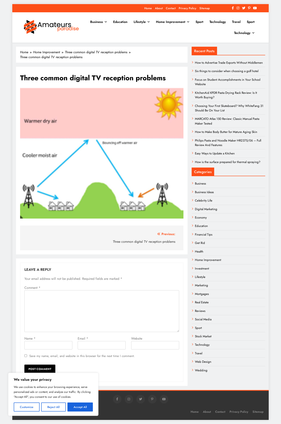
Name (29, 338)
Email (83, 338)
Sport (199, 21)
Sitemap (204, 8)
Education (120, 21)
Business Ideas (204, 192)
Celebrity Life (203, 200)
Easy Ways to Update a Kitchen (215, 153)
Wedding (201, 370)
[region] (53, 394)
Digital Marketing (206, 209)
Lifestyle (140, 21)
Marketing (201, 285)
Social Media (203, 319)
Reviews (200, 311)
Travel (236, 21)
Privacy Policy (187, 8)
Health (199, 251)
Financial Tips (203, 234)
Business (96, 21)
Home (148, 8)
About (159, 8)
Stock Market (203, 336)
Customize (26, 407)
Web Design (203, 361)
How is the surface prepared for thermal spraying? (227, 162)
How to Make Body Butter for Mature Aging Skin (226, 132)
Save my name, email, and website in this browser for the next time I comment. (82, 356)
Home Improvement (170, 21)
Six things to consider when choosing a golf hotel (226, 71)
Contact (171, 8)
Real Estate (202, 302)
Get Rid (200, 243)
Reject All (53, 407)
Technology (217, 21)
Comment (32, 287)
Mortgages (202, 294)
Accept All (80, 407)
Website (136, 338)
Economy (201, 217)
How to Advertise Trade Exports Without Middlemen (229, 62)
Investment (202, 268)
